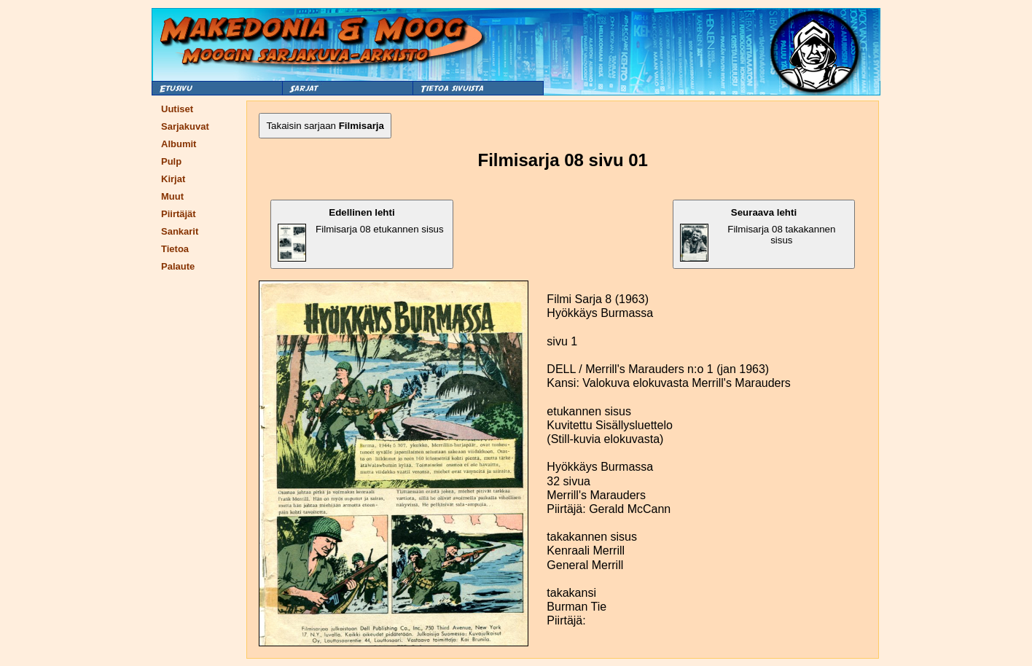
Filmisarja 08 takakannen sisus (758, 234)
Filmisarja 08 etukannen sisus (360, 234)
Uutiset (177, 108)
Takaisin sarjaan (325, 125)
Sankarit (179, 231)
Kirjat (173, 178)
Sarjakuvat (185, 126)
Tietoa (175, 248)
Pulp (171, 161)
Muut (172, 196)
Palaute (178, 266)
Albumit (178, 143)
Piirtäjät (178, 213)
